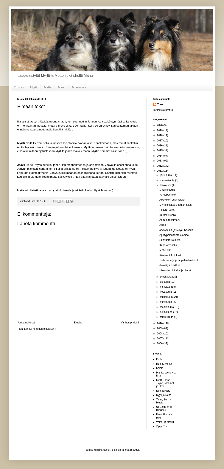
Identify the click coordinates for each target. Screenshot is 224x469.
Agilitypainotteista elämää (174, 235)
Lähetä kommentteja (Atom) (40, 328)
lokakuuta (166, 185)
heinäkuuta (166, 286)
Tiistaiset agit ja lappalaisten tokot (178, 260)
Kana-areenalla (168, 245)
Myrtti (33, 87)
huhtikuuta (166, 301)
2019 (160, 130)
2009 (160, 328)
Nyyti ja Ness (163, 395)
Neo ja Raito (163, 390)
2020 (160, 125)
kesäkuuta (166, 291)
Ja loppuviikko (167, 194)
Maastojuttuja (167, 189)
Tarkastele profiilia (163, 109)
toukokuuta (166, 296)
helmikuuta (166, 312)
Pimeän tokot (166, 209)
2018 (160, 135)
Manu (61, 87)
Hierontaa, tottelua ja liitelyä (175, 270)
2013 (160, 160)
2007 (160, 338)
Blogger (134, 449)
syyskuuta (166, 276)
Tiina (160, 104)
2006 (160, 343)
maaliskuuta (167, 307)
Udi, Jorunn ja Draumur (164, 408)
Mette (47, 87)
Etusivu (19, 87)
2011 (160, 170)
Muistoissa (79, 87)
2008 (160, 333)
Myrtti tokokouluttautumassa (175, 204)
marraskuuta (167, 180)
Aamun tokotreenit (169, 219)
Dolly (159, 359)
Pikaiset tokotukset (170, 255)
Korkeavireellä (167, 214)
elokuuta (165, 281)
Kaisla (159, 368)
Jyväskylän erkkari (169, 265)
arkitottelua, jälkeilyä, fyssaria (176, 230)
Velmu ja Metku (165, 422)
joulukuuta (166, 175)
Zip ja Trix (161, 426)
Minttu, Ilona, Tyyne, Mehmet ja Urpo (165, 383)
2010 (160, 323)
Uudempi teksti (26, 322)
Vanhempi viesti (130, 322)
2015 (160, 150)
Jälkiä (162, 224)
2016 (160, 145)
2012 (160, 165)
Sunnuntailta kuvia (169, 240)
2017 (160, 140)
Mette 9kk (165, 250)
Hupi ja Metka (164, 363)
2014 (160, 155)
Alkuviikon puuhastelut (172, 199)
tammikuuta (167, 316)
